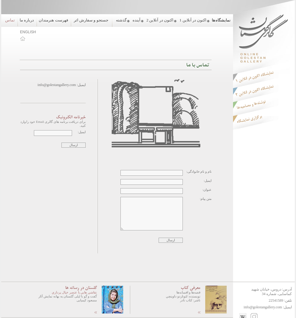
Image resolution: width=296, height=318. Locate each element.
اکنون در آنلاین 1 (192, 20)
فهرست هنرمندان (53, 20)
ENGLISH (28, 32)
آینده (136, 20)
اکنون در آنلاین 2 (159, 20)
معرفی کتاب (190, 288)
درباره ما (27, 20)
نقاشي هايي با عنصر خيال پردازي (74, 292)
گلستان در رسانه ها (81, 288)
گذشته (121, 20)
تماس (10, 20)
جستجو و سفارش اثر (91, 20)
